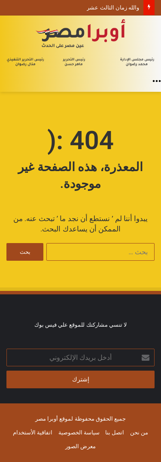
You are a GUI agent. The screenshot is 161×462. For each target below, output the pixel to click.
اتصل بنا (114, 432)
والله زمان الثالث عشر (113, 7)
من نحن (139, 432)
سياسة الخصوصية (79, 432)
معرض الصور (80, 446)
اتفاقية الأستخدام (32, 432)
